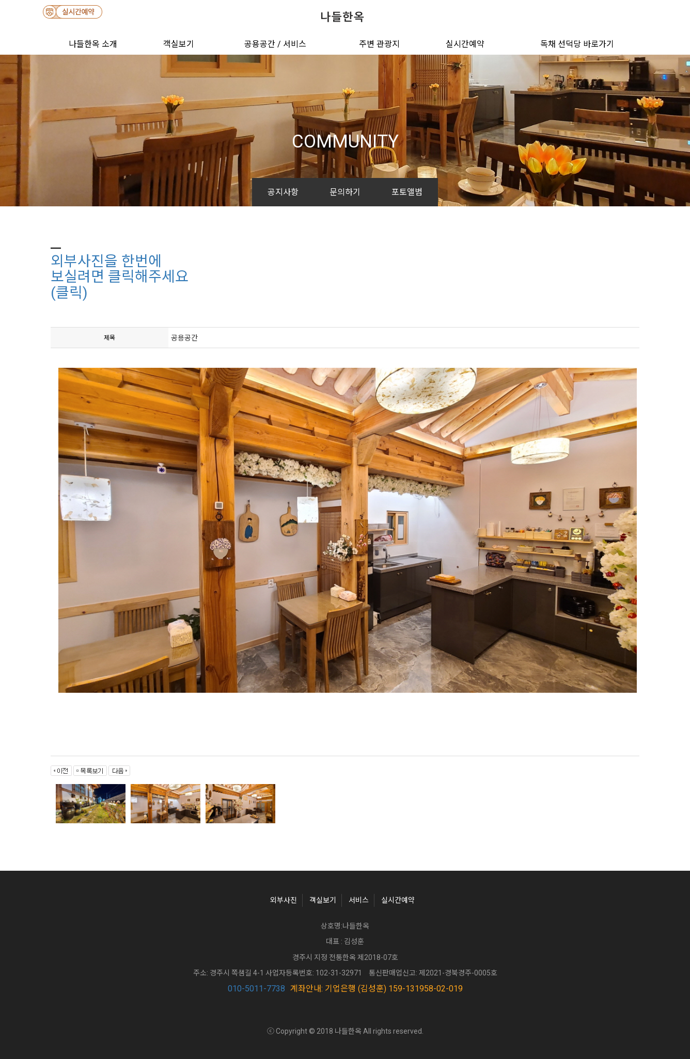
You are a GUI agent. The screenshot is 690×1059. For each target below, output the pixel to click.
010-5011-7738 (256, 988)
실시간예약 (465, 44)
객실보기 (178, 44)
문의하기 (345, 192)
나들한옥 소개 (93, 44)
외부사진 (283, 900)
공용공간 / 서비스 (275, 44)
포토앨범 (406, 192)
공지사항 (283, 192)
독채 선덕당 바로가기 (577, 44)
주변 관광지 (379, 44)
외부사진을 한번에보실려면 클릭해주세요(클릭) (120, 277)
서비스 (359, 900)
